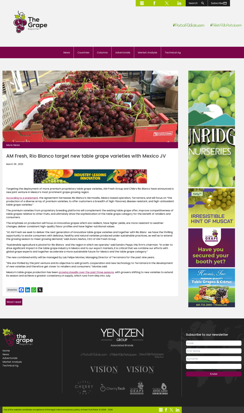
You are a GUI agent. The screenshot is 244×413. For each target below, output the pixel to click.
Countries (83, 52)
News (66, 52)
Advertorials (122, 52)
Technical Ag (173, 52)
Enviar (214, 374)
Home (6, 350)
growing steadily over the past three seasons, (86, 272)
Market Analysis (147, 52)
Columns (102, 52)
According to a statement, (22, 198)
